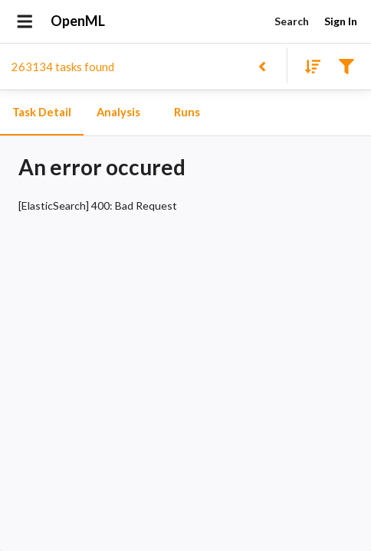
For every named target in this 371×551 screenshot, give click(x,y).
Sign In (340, 22)
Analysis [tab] (118, 112)
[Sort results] (308, 65)
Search (291, 22)
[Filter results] (346, 65)
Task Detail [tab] (42, 112)
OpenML (78, 21)
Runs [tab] (187, 112)
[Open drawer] (25, 21)
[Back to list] (262, 65)
